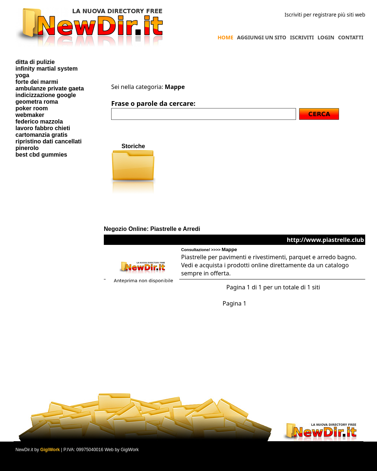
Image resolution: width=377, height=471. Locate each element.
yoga (22, 75)
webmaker (29, 115)
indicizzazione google (45, 95)
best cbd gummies (41, 154)
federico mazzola (39, 121)
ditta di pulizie (35, 62)
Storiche (133, 146)
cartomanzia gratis (41, 135)
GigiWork (50, 449)
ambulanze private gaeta (49, 88)
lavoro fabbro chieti (42, 128)
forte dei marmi (36, 82)
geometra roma (36, 102)
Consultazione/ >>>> (209, 249)
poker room (31, 108)
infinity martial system (46, 68)
